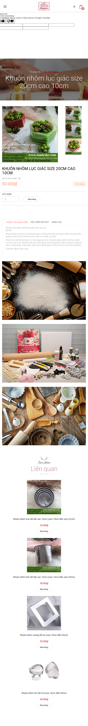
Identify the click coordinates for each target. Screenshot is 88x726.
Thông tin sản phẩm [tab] (17, 222)
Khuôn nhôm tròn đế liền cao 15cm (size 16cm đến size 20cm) (44, 577)
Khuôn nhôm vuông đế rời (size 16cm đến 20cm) (44, 635)
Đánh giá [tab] (56, 222)
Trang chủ (35, 71)
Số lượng (7, 194)
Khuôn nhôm (51, 71)
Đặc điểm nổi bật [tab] (40, 222)
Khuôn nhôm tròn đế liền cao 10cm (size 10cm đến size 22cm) (44, 519)
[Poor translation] (10, 21)
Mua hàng (32, 199)
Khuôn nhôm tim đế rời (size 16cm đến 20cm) (44, 693)
